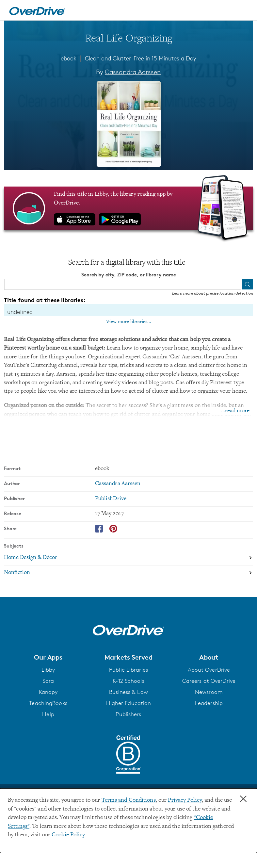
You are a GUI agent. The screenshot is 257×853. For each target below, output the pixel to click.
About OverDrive (209, 669)
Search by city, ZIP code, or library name (128, 274)
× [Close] (243, 799)
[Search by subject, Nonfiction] (128, 573)
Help (48, 714)
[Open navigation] (244, 11)
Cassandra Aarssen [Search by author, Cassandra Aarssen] (133, 72)
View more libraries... (128, 321)
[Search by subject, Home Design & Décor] (128, 558)
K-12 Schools (128, 681)
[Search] (247, 284)
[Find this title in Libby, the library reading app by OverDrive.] (128, 208)
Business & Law (128, 692)
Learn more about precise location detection (212, 293)
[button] (48, 657)
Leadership (209, 703)
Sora (48, 681)
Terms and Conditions (129, 800)
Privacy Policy (185, 800)
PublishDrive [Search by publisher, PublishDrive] (110, 499)
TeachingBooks (48, 703)
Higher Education (128, 703)
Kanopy (48, 692)
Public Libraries (128, 669)
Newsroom (209, 692)
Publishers (128, 714)
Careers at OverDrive (208, 681)
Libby (48, 669)
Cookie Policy (68, 835)
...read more (235, 411)
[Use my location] (235, 284)
